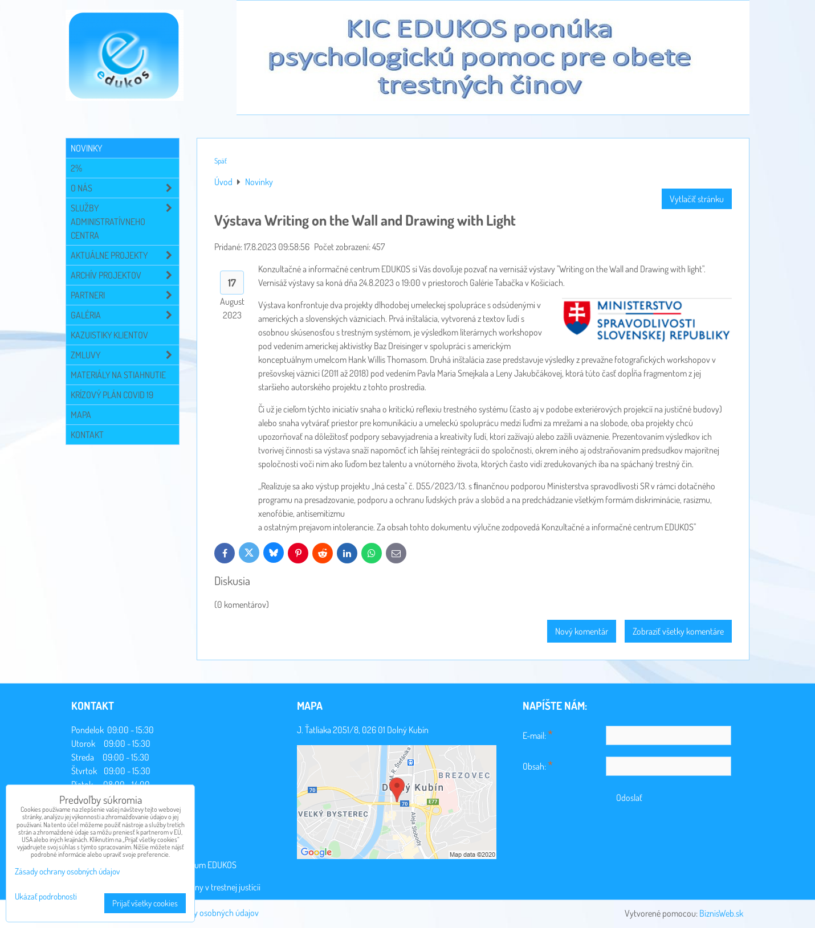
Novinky (86, 148)
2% (76, 168)
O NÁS (125, 188)
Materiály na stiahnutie (118, 375)
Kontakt (87, 434)
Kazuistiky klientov (109, 335)
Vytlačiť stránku (697, 199)
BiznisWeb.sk (721, 913)
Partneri (125, 295)
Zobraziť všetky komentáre (678, 631)
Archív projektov (125, 275)
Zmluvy (125, 355)
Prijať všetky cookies (145, 903)
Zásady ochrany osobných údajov (201, 912)
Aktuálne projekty (125, 255)
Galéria (125, 315)
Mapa (81, 414)
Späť (220, 160)
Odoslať (629, 797)
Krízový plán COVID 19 (112, 394)
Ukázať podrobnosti (46, 897)
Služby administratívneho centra (125, 221)
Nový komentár (581, 631)
